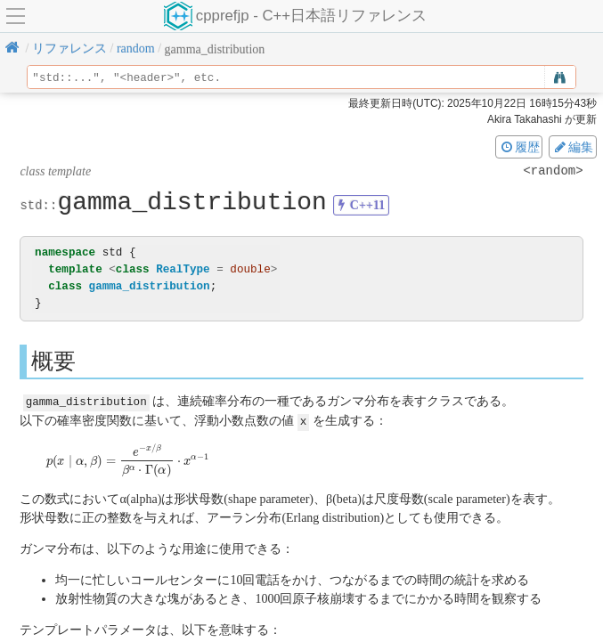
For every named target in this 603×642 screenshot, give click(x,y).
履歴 (519, 147)
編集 (572, 147)
